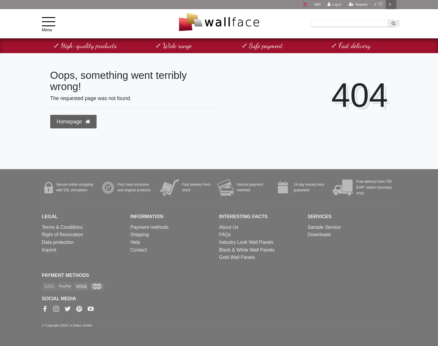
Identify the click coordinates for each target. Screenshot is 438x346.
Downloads (319, 234)
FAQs (225, 234)
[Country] (304, 4)
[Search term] (349, 23)
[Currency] (317, 4)
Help (135, 242)
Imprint (49, 249)
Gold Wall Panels (237, 257)
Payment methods (150, 227)
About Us (229, 227)
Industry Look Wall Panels (246, 242)
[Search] (393, 23)
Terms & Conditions (62, 227)
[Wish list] (378, 4)
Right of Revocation (62, 234)
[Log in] (334, 4)
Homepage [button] (73, 122)
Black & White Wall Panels (247, 249)
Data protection (58, 242)
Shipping (140, 234)
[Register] (358, 4)
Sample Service (324, 227)
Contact (139, 249)
